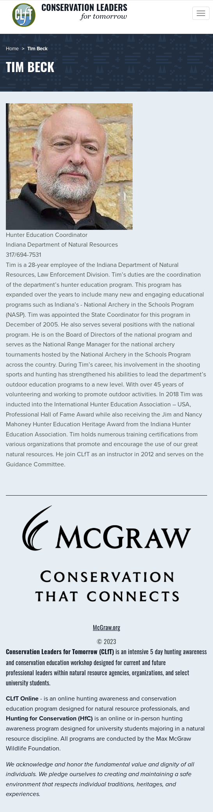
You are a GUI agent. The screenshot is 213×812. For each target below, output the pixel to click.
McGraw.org (106, 627)
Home (12, 48)
